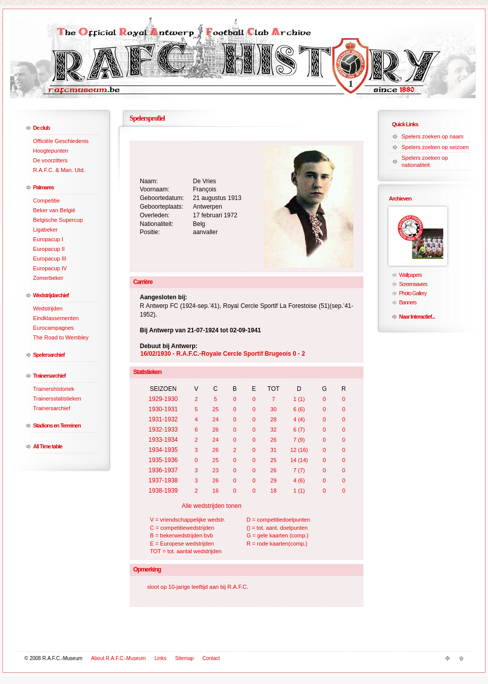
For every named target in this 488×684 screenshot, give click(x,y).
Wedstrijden (48, 308)
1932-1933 (162, 429)
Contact (211, 658)
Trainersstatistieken (57, 398)
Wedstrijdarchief (51, 295)
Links (160, 658)
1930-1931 (162, 409)
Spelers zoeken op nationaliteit (425, 161)
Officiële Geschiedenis (60, 141)
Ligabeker (45, 229)
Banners (407, 302)
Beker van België (54, 210)
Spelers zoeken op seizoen (435, 147)
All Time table (47, 446)
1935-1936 (162, 460)
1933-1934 (162, 439)
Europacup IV (50, 268)
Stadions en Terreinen (57, 425)
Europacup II (49, 249)
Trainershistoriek (53, 389)
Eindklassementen (56, 318)
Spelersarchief (49, 355)
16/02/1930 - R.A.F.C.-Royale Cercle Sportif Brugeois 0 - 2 (222, 353)
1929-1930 (162, 399)
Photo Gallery (412, 293)
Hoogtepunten (50, 151)
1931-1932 (162, 419)
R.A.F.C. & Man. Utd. (59, 170)
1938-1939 (162, 490)
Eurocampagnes (53, 328)
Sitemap (184, 658)
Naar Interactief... (417, 317)
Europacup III (49, 258)
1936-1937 (162, 470)
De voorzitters (50, 160)
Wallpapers (410, 275)
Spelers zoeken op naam (433, 136)
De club (41, 128)
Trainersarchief (49, 376)
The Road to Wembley (60, 337)
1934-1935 (162, 449)
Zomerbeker (48, 278)
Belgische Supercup (58, 220)
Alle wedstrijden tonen (211, 505)
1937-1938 (162, 480)
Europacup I (48, 239)
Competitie (46, 200)
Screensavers (413, 284)
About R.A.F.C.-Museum (118, 658)
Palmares (43, 187)
